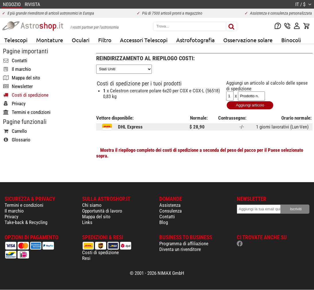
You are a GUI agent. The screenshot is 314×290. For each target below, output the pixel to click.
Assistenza (170, 205)
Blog (163, 222)
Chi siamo (92, 205)
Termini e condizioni (24, 205)
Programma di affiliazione (183, 243)
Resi (86, 258)
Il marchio (14, 211)
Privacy (11, 216)
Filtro (104, 39)
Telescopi (16, 39)
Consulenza (170, 211)
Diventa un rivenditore (180, 249)
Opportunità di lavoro (102, 211)
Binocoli (291, 39)
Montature (49, 39)
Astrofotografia (195, 39)
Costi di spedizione (100, 252)
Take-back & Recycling (26, 222)
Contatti (167, 216)
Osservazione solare (248, 39)
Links (87, 222)
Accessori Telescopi (144, 39)
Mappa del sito (96, 216)
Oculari (81, 39)
